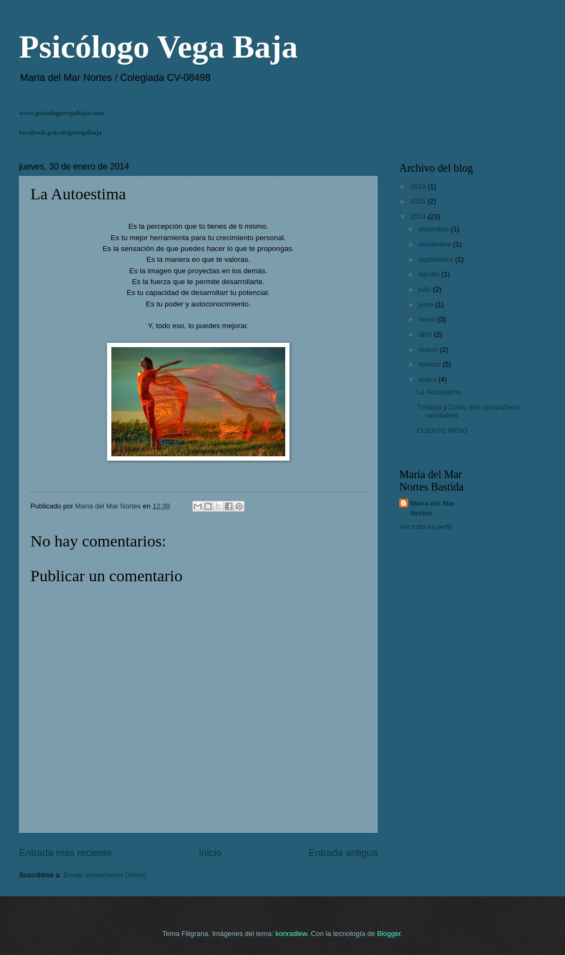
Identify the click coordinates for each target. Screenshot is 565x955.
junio (426, 304)
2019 (419, 187)
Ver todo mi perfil (425, 527)
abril (426, 334)
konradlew (291, 933)
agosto (429, 274)
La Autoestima (439, 392)
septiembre (436, 259)
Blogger (389, 933)
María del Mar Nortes (432, 508)
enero (428, 379)
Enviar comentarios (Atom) (105, 875)
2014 (419, 216)
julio (425, 289)
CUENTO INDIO (442, 430)
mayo (427, 319)
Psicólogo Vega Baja (158, 47)
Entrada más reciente (65, 852)
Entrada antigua (343, 852)
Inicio (210, 852)
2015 (419, 201)
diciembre (434, 229)
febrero (430, 364)
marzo (429, 349)
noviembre (435, 244)
